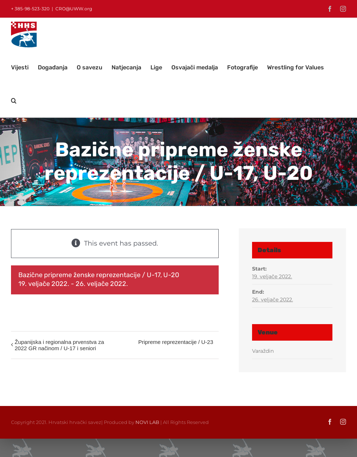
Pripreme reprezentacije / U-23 (175, 342)
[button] (14, 100)
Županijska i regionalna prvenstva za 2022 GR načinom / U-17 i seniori (59, 345)
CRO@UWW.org (73, 8)
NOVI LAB (147, 422)
